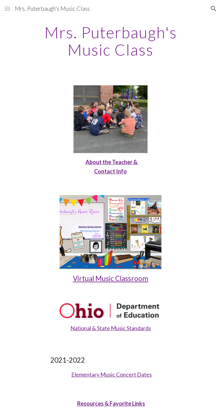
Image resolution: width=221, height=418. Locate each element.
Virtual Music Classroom (110, 278)
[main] (110, 41)
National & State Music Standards (110, 328)
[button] (7, 8)
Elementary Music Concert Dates (111, 374)
